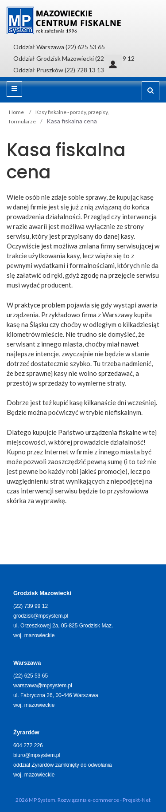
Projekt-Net (137, 799)
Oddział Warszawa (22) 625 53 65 (59, 47)
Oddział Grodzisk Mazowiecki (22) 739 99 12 (74, 58)
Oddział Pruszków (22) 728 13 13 (58, 70)
